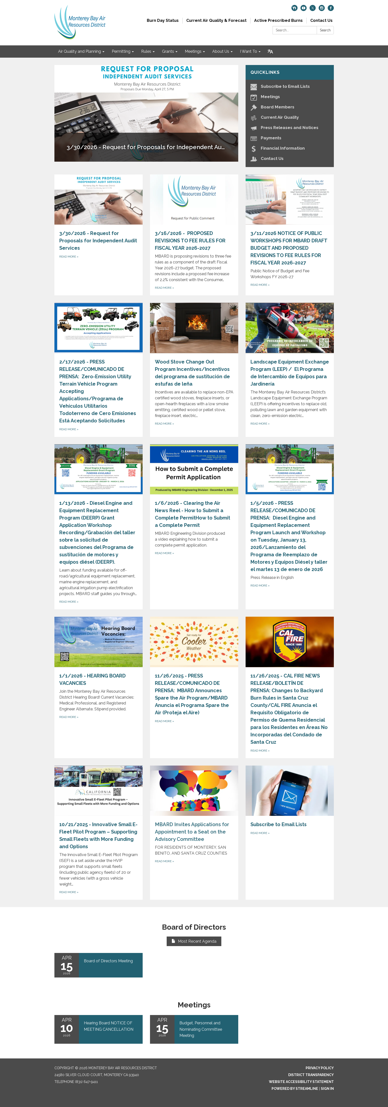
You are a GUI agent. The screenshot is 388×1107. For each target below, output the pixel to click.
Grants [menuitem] (168, 51)
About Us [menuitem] (220, 51)
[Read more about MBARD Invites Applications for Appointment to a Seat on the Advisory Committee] (194, 833)
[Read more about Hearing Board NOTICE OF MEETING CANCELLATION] (98, 1029)
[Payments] (289, 138)
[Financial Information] (289, 148)
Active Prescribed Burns (278, 20)
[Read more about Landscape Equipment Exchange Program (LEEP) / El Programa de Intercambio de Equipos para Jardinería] (290, 370)
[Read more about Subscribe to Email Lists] (290, 833)
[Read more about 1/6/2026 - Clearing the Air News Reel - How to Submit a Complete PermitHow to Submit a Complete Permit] (194, 527)
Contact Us (321, 20)
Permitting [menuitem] (121, 51)
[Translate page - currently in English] (270, 51)
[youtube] (303, 9)
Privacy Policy (320, 1068)
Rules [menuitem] (146, 51)
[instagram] (322, 9)
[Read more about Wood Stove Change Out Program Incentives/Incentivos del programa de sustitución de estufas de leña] (194, 370)
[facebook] (331, 9)
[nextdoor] (294, 9)
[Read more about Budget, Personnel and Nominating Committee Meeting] (194, 1029)
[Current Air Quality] (289, 117)
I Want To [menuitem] (248, 51)
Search (325, 30)
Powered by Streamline (295, 1089)
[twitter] (313, 9)
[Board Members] (289, 107)
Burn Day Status (163, 20)
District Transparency (311, 1075)
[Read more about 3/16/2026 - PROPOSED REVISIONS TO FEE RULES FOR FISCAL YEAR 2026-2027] (194, 235)
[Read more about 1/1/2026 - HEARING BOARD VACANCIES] (98, 687)
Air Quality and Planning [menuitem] (79, 51)
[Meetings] (289, 96)
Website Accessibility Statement (301, 1082)
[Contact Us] (289, 158)
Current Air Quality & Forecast (216, 20)
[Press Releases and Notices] (289, 127)
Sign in (327, 1089)
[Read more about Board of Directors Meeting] (98, 965)
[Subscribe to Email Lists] (289, 86)
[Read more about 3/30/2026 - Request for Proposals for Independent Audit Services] (98, 235)
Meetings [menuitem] (193, 51)
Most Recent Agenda (194, 941)
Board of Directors (194, 927)
